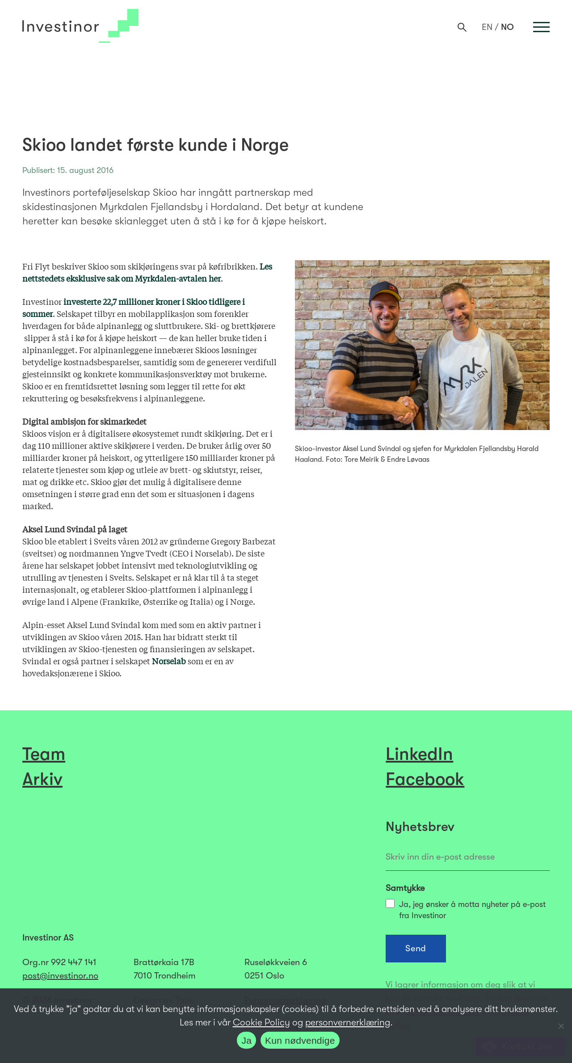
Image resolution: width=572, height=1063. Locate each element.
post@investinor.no (60, 975)
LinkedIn (419, 754)
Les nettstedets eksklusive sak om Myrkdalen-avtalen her (147, 272)
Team (43, 754)
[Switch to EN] (487, 27)
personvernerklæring (347, 1022)
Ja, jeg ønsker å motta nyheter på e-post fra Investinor (466, 909)
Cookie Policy (261, 1022)
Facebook (425, 779)
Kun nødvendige (300, 1040)
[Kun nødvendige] (560, 1025)
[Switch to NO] (507, 27)
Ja (246, 1040)
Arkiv (42, 779)
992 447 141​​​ (74, 962)
